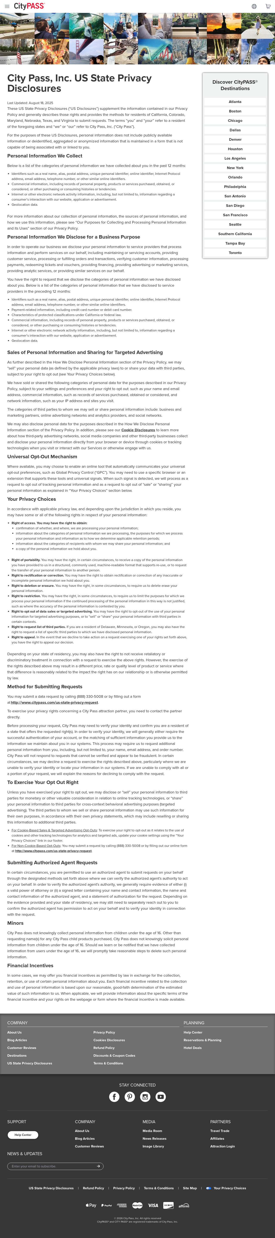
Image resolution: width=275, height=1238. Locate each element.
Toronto (235, 252)
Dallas (235, 130)
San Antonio (235, 196)
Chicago (235, 120)
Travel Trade (219, 1131)
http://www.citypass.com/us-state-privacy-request (54, 702)
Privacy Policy (124, 1188)
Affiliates (217, 1139)
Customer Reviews (89, 1146)
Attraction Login (222, 1146)
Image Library (153, 1146)
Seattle (235, 224)
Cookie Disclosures (138, 430)
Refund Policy (93, 1188)
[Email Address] (55, 1166)
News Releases (155, 1139)
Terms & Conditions (159, 1188)
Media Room (152, 1131)
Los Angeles (235, 158)
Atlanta (235, 101)
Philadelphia (235, 186)
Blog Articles (85, 1139)
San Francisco (235, 215)
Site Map (190, 1188)
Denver (235, 139)
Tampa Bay (235, 243)
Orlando (235, 177)
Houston (235, 149)
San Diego (235, 205)
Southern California (235, 234)
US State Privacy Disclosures (51, 1188)
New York (235, 167)
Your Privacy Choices (226, 1188)
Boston (235, 111)
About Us (82, 1131)
